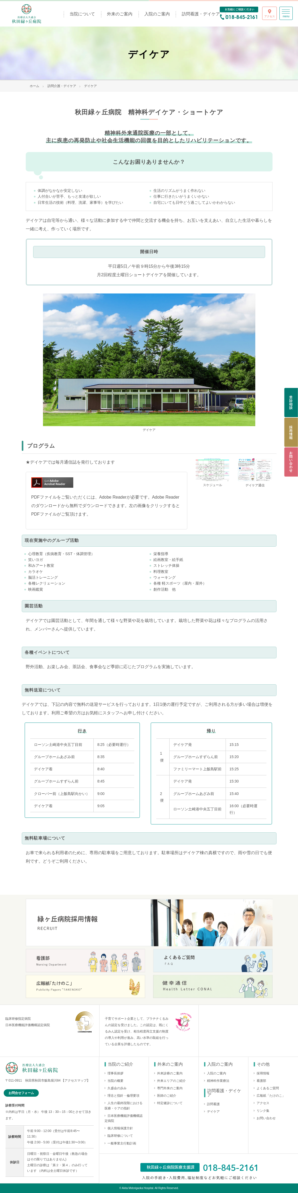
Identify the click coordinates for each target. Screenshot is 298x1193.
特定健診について (170, 1103)
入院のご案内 (157, 14)
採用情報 (263, 1073)
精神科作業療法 (218, 1081)
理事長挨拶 (115, 1073)
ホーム (34, 86)
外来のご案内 (119, 14)
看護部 (261, 1081)
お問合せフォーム (21, 1093)
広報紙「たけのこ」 (271, 1095)
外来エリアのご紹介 (171, 1081)
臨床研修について (120, 1136)
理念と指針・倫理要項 (123, 1095)
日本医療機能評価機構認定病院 (123, 1118)
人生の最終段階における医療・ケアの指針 (123, 1105)
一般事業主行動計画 (121, 1143)
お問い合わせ (266, 1118)
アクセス (263, 1103)
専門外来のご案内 (170, 1088)
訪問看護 (213, 1104)
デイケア (213, 1111)
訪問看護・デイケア (201, 14)
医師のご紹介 (166, 1095)
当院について (82, 14)
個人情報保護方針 (120, 1128)
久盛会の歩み (117, 1088)
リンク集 (263, 1111)
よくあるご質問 (268, 1088)
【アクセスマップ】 (75, 1080)
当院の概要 (115, 1081)
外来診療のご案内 (170, 1073)
